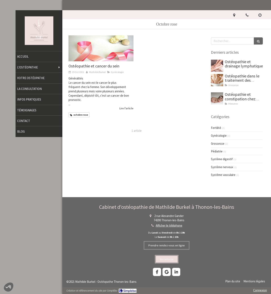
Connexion (260, 290)
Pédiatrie (217, 151)
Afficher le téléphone (169, 225)
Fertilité (216, 128)
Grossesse (217, 143)
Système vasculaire (223, 175)
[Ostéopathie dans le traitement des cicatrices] (217, 80)
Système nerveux (222, 167)
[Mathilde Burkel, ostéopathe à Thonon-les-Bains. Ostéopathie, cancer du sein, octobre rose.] (100, 48)
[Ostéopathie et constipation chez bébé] (217, 98)
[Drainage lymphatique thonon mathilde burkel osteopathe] (217, 66)
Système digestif (222, 159)
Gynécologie (219, 135)
